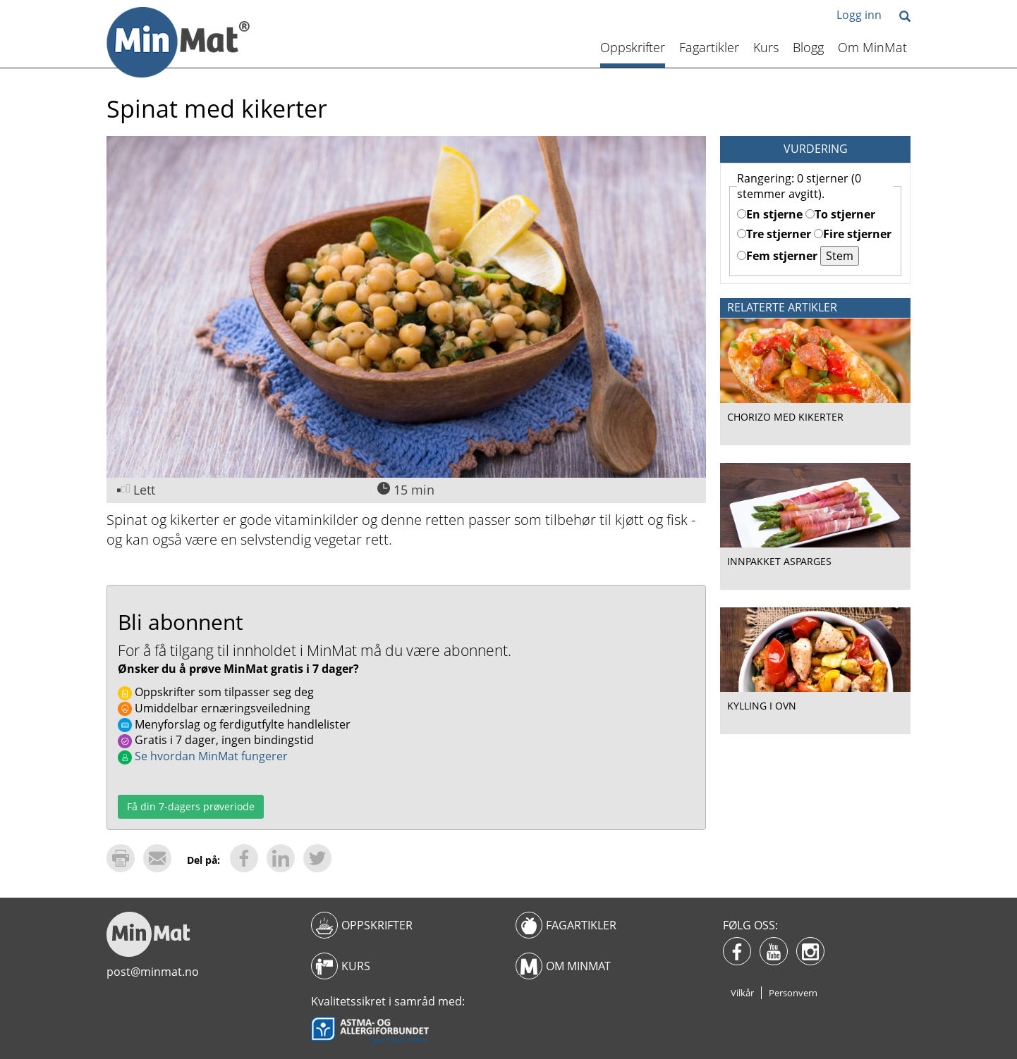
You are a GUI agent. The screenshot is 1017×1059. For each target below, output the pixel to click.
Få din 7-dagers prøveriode (191, 806)
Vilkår (742, 992)
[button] (905, 17)
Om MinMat (872, 47)
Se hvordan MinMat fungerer (203, 756)
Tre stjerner (774, 234)
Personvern (793, 992)
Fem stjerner (777, 256)
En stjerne (770, 214)
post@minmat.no (152, 971)
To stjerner (840, 214)
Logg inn (859, 15)
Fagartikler (709, 47)
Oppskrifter (632, 47)
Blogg (808, 47)
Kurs (766, 47)
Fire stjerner (852, 234)
